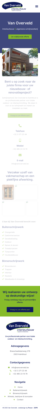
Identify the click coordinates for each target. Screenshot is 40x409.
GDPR (36, 408)
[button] (36, 6)
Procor (30, 408)
